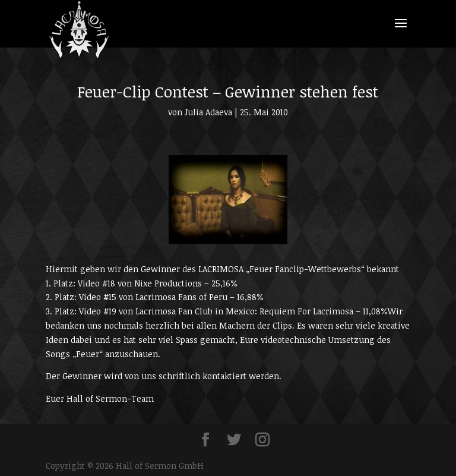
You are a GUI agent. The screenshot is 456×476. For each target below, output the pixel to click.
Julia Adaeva (208, 112)
